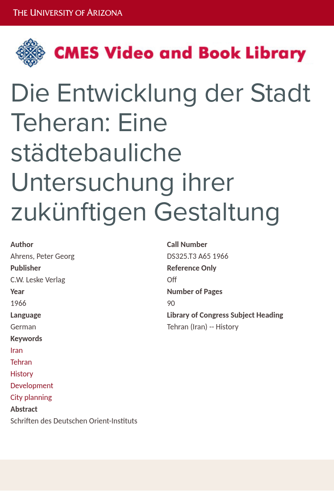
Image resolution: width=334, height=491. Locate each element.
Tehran (21, 362)
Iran (16, 350)
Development (31, 385)
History (21, 374)
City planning (31, 397)
